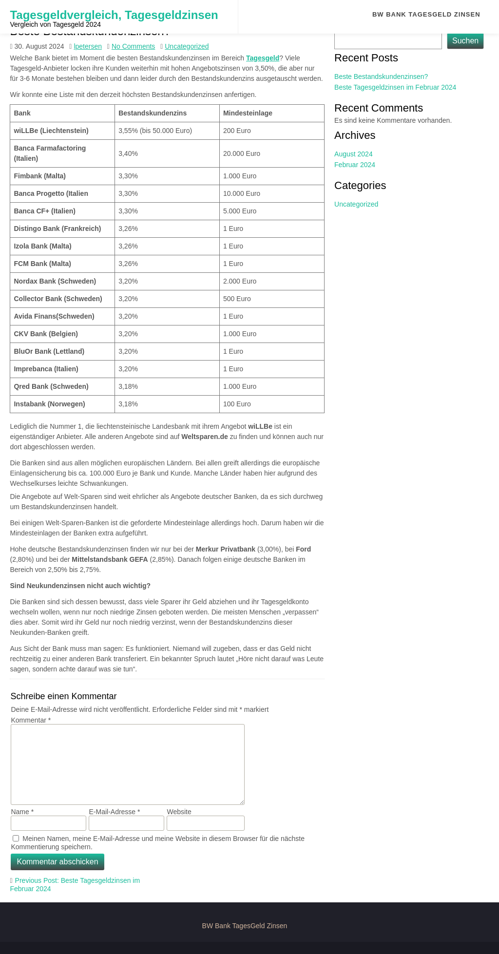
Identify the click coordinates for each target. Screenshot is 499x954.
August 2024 (353, 154)
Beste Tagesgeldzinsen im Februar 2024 (395, 87)
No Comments (133, 46)
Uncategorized (187, 46)
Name (22, 812)
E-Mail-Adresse (114, 812)
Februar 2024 (354, 165)
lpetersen (88, 46)
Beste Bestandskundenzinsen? (381, 76)
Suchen (465, 41)
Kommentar (31, 720)
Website (179, 812)
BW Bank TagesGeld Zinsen (426, 14)
